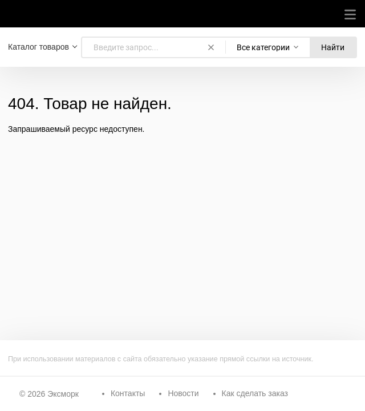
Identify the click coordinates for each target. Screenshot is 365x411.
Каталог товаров (38, 46)
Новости (183, 393)
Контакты (128, 393)
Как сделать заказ (255, 393)
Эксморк (63, 393)
